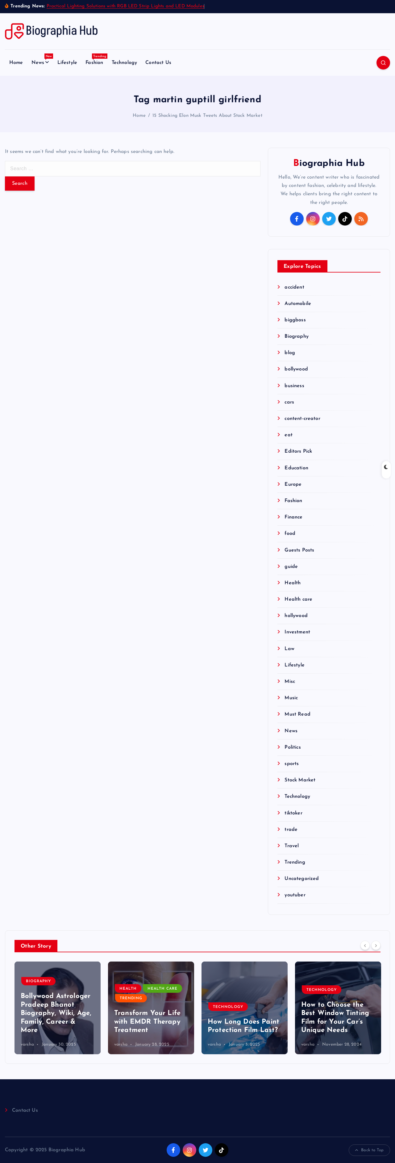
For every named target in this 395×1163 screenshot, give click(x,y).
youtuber (295, 895)
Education (296, 468)
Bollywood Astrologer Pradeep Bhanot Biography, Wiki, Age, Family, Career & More (56, 1013)
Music (291, 698)
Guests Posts (299, 550)
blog (290, 352)
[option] (58, 1008)
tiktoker (293, 813)
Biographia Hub (328, 163)
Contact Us (158, 62)
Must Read (297, 714)
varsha (27, 1044)
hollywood (296, 615)
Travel (292, 846)
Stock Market (300, 780)
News (42, 61)
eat (288, 435)
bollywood (296, 369)
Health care (298, 599)
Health (293, 583)
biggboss (295, 320)
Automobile (298, 303)
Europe (293, 484)
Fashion (96, 61)
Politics (293, 747)
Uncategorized (302, 878)
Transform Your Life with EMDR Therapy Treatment (147, 1022)
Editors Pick (298, 451)
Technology (124, 62)
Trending (295, 862)
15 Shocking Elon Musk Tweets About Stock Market (207, 115)
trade (291, 829)
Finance (293, 517)
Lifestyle (67, 62)
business (294, 385)
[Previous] (365, 945)
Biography (296, 336)
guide (291, 566)
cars (289, 402)
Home (16, 62)
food (290, 533)
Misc (290, 681)
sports (292, 763)
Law (289, 648)
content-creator (302, 418)
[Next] (375, 945)
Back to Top (369, 1150)
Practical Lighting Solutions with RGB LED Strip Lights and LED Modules (125, 6)
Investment (297, 632)
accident (294, 287)
